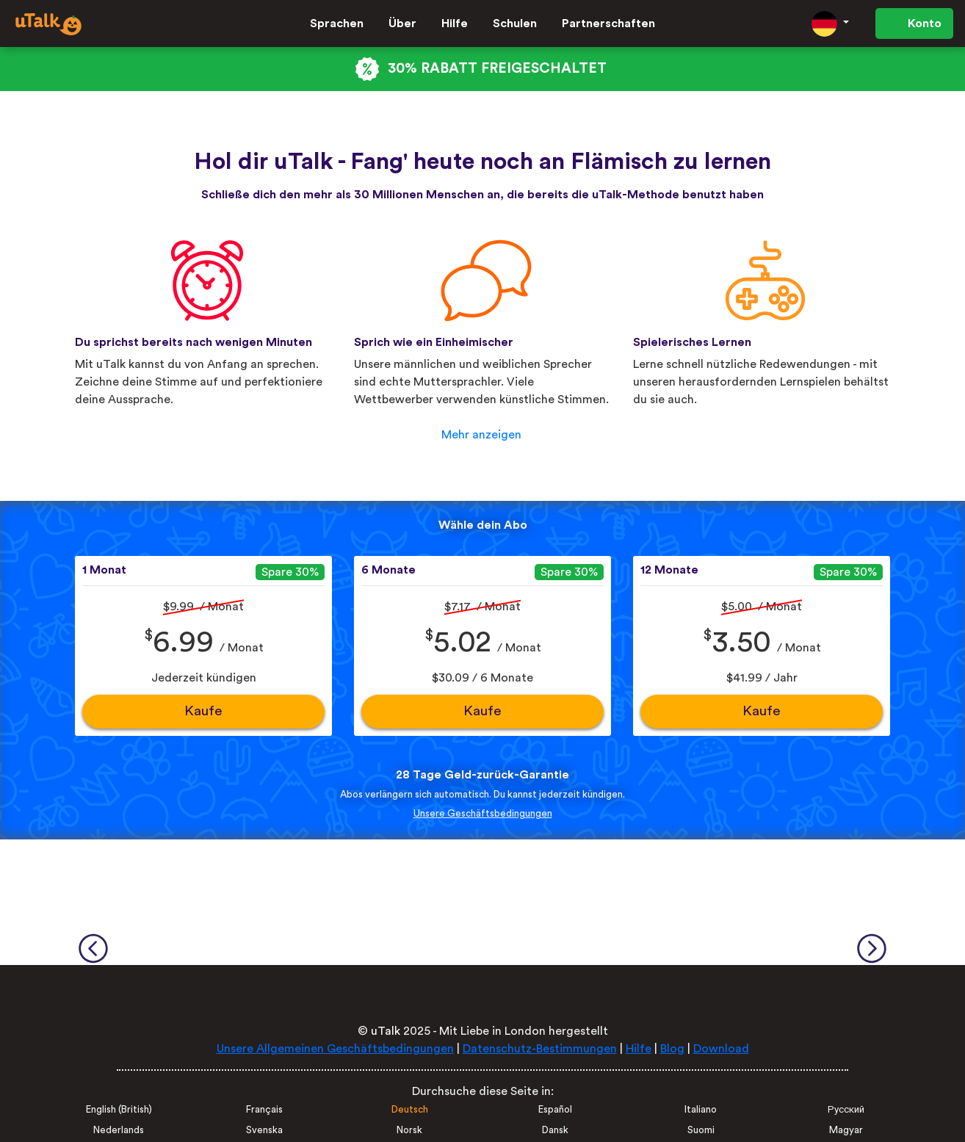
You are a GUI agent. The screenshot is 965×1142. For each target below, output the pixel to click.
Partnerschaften (608, 23)
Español (555, 1110)
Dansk (555, 1130)
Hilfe (454, 23)
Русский (846, 1110)
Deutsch (409, 1110)
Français (264, 1110)
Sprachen (337, 23)
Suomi (701, 1130)
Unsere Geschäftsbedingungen (482, 814)
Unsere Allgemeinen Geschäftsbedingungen (335, 1049)
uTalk (385, 1031)
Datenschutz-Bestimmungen (540, 1049)
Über (402, 23)
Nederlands (118, 1130)
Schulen (515, 23)
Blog (672, 1049)
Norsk (409, 1130)
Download (721, 1049)
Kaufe (203, 711)
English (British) (119, 1110)
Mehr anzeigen (481, 435)
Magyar (846, 1130)
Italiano (700, 1110)
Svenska (264, 1130)
